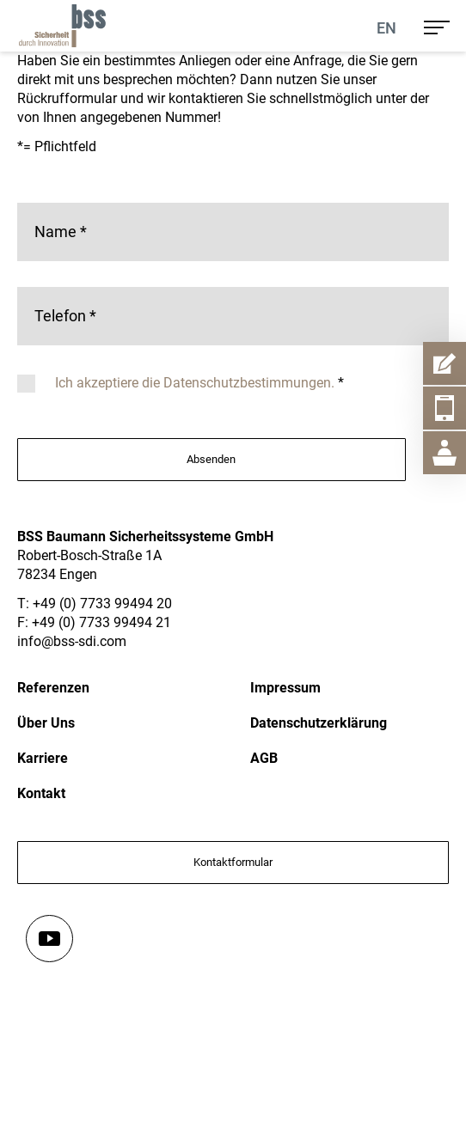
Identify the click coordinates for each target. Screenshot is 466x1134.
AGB (264, 758)
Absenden (211, 459)
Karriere (42, 758)
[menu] (436, 25)
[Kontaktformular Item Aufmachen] (444, 363)
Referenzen (53, 688)
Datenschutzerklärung (318, 723)
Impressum (285, 688)
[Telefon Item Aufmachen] (444, 408)
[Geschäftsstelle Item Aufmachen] (444, 452)
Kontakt (41, 793)
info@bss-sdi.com (71, 641)
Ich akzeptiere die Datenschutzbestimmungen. (196, 383)
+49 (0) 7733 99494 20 (102, 603)
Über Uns (46, 723)
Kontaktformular (233, 862)
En (386, 28)
